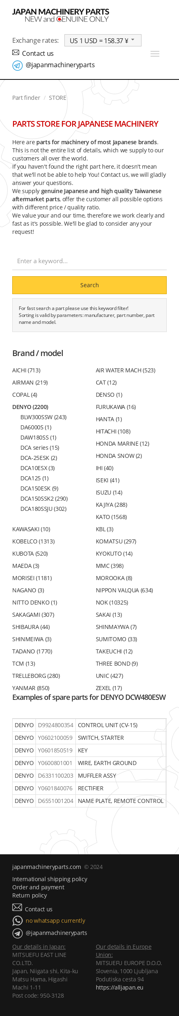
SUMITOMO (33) (116, 639)
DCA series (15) (39, 447)
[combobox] (103, 40)
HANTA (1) (109, 419)
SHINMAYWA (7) (116, 627)
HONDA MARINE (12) (122, 443)
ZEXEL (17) (109, 688)
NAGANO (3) (28, 590)
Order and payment (38, 887)
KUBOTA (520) (30, 553)
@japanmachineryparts (60, 64)
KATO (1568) (111, 517)
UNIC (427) (109, 676)
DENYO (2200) (30, 407)
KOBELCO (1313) (33, 541)
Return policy (29, 895)
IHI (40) (104, 468)
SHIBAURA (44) (31, 627)
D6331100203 (55, 775)
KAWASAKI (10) (31, 529)
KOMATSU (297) (116, 541)
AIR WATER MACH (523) (125, 370)
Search (89, 285)
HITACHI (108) (113, 431)
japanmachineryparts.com (46, 867)
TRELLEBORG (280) (36, 676)
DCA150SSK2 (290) (44, 498)
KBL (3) (104, 529)
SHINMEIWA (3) (31, 639)
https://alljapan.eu (120, 987)
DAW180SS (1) (38, 437)
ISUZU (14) (109, 492)
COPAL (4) (24, 394)
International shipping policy (49, 879)
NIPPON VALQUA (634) (124, 590)
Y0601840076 (55, 788)
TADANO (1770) (32, 651)
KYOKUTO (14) (114, 553)
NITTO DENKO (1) (34, 602)
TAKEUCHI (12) (114, 651)
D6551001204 (55, 801)
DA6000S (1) (35, 427)
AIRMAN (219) (30, 382)
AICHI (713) (26, 370)
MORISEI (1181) (31, 578)
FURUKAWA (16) (116, 407)
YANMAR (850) (30, 688)
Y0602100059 (55, 737)
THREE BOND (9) (117, 663)
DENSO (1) (109, 394)
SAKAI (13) (109, 614)
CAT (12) (106, 382)
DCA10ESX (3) (37, 468)
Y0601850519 (55, 750)
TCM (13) (23, 663)
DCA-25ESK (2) (38, 458)
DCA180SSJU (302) (43, 508)
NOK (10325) (112, 602)
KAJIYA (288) (111, 504)
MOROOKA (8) (114, 578)
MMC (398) (110, 566)
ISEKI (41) (107, 480)
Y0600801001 (55, 763)
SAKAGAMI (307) (33, 614)
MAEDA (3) (25, 566)
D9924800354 (55, 725)
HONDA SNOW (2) (119, 456)
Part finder (26, 97)
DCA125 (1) (34, 478)
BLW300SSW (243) (43, 417)
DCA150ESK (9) (39, 488)
